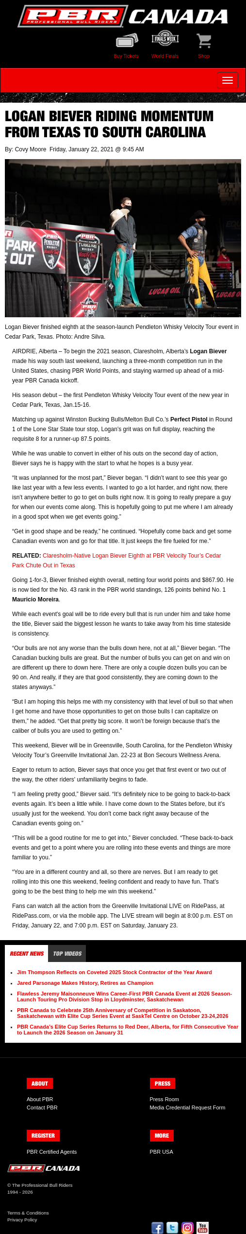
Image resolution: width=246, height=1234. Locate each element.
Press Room (165, 1099)
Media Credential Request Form (188, 1107)
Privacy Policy (22, 1219)
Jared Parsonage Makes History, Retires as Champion (85, 983)
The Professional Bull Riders (42, 1185)
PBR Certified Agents (52, 1152)
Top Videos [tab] (67, 953)
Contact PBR (42, 1107)
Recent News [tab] (26, 953)
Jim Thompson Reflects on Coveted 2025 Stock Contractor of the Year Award (114, 972)
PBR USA (161, 1152)
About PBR (40, 1099)
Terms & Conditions (28, 1213)
